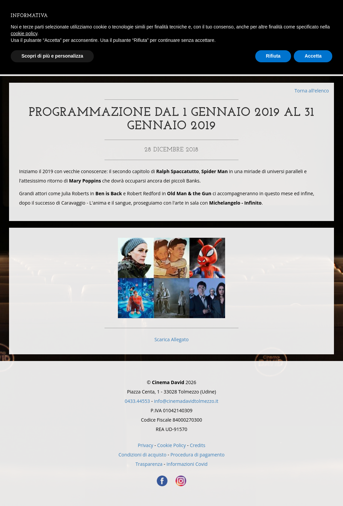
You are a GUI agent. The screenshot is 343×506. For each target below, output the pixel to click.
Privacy (145, 445)
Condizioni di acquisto (142, 454)
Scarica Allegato (171, 339)
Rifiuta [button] (273, 56)
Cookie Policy (171, 445)
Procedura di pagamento (197, 454)
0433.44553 (137, 401)
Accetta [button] (313, 56)
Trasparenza (148, 464)
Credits (197, 445)
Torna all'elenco (311, 90)
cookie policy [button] (24, 33)
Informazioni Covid (187, 464)
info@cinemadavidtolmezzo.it (186, 401)
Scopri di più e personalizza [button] (52, 56)
